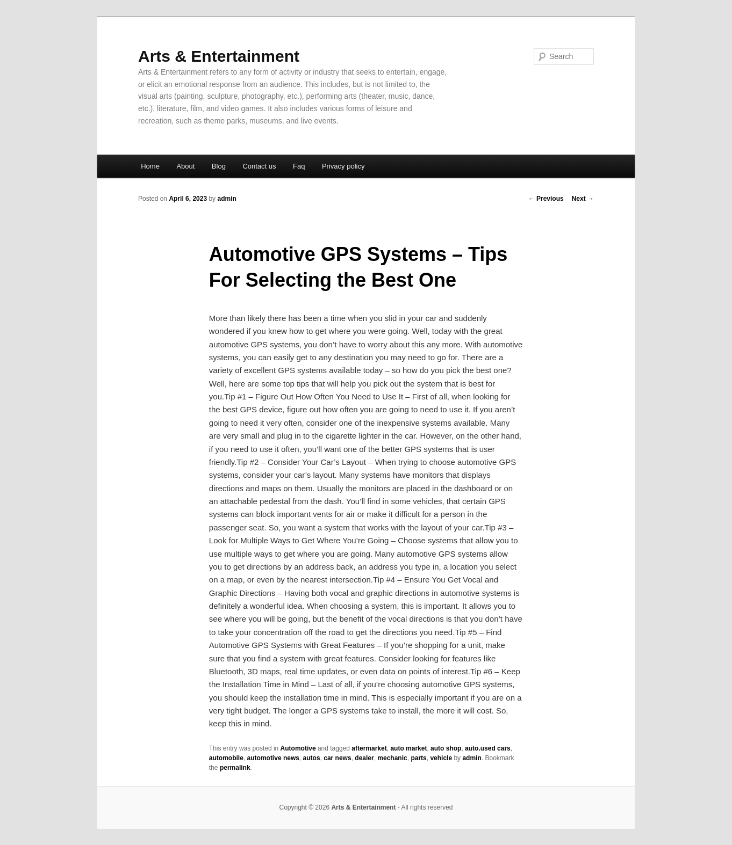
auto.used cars (488, 748)
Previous (546, 198)
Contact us (259, 166)
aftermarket (368, 748)
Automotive (298, 748)
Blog (219, 166)
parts (418, 758)
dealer (364, 758)
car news (337, 758)
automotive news (273, 758)
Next (583, 198)
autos (311, 758)
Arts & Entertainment (218, 56)
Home (150, 166)
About (185, 166)
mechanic (392, 758)
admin (226, 198)
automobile (226, 758)
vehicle (441, 758)
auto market (408, 748)
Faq (299, 166)
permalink (235, 767)
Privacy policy (343, 166)
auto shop (445, 748)
